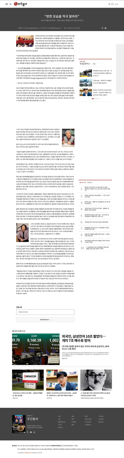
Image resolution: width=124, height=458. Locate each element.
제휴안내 (37, 445)
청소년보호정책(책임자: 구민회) (69, 445)
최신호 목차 (88, 419)
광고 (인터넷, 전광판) (28, 445)
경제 (72, 416)
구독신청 (100, 419)
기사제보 (100, 416)
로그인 (116, 4)
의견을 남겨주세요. (23, 312)
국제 (72, 419)
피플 (72, 425)
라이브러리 (88, 422)
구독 (94, 64)
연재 (86, 416)
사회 (59, 419)
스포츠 (60, 425)
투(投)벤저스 (85, 63)
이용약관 (48, 445)
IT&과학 (73, 422)
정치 (59, 416)
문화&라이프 (61, 422)
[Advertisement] (41, 114)
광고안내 (100, 422)
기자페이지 (88, 425)
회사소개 (20, 445)
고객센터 (42, 445)
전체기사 (60, 427)
